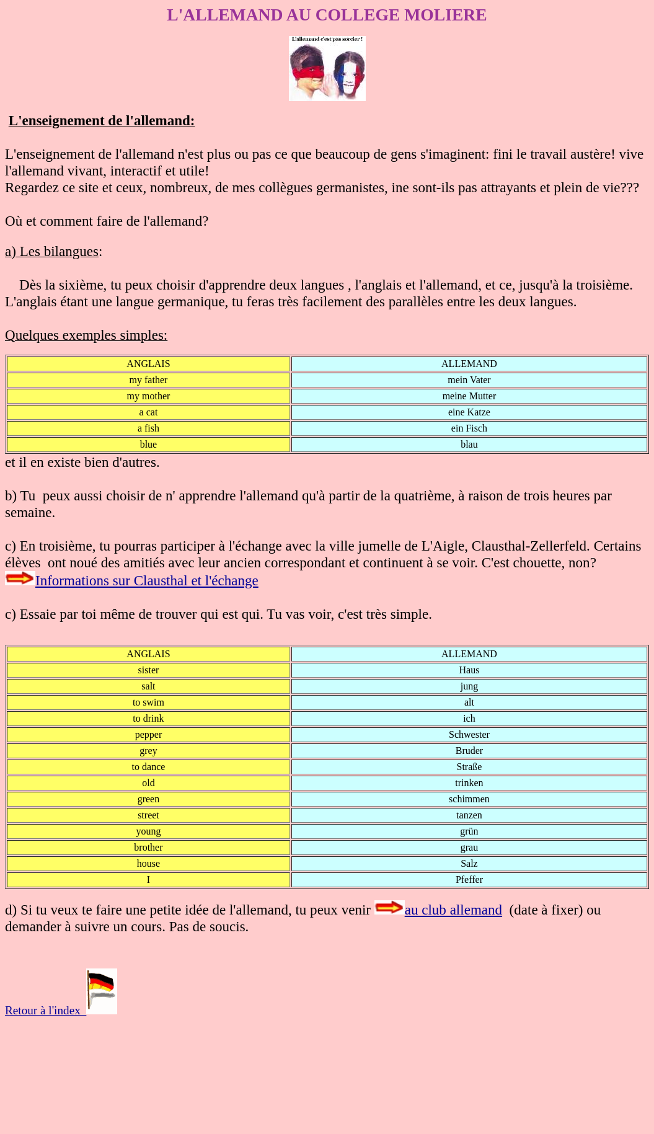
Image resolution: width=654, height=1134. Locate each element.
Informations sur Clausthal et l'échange (147, 580)
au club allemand (453, 909)
